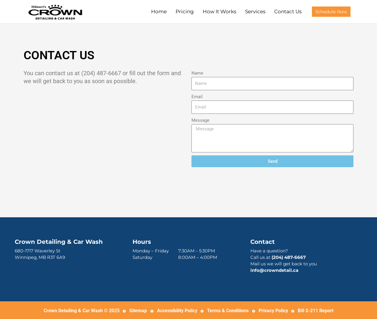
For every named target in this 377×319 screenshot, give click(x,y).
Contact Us (288, 11)
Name (197, 73)
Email (197, 96)
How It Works (219, 11)
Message (200, 120)
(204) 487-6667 (289, 257)
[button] (331, 11)
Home (159, 11)
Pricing (185, 11)
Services (255, 11)
